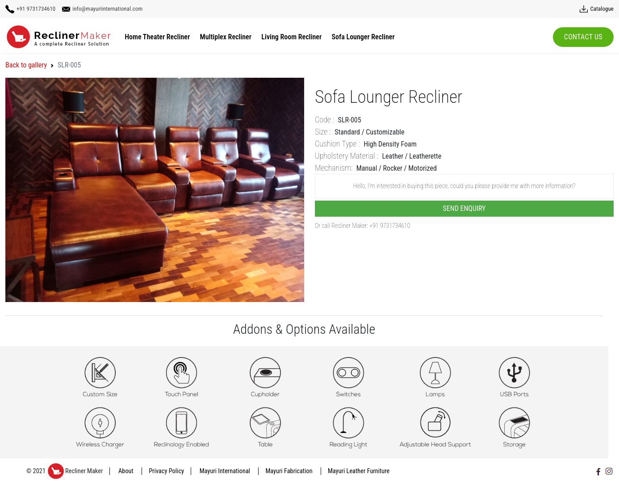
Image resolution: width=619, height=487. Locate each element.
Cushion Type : (337, 143)
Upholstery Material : (346, 155)
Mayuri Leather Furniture (358, 471)
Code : (324, 119)
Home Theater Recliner (157, 37)
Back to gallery (26, 65)
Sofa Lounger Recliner (363, 37)
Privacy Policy (166, 471)
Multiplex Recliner (225, 37)
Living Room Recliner (291, 37)
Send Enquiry (464, 208)
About (126, 471)
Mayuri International (226, 471)
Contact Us (583, 37)
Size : (323, 131)
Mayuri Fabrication (289, 471)
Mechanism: (333, 167)
